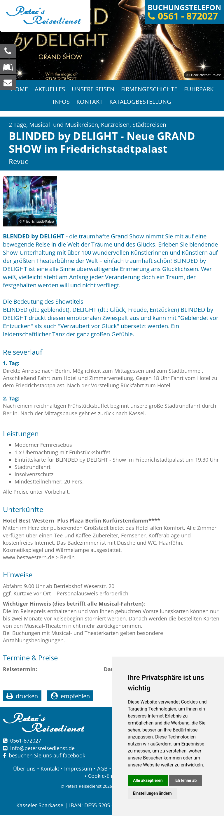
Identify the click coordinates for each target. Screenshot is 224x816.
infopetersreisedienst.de (42, 749)
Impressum (78, 769)
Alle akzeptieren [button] (148, 780)
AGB (102, 769)
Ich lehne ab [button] (185, 780)
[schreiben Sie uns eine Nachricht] (8, 82)
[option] (112, 40)
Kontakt (89, 102)
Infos (60, 102)
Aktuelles (49, 89)
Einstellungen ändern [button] (152, 793)
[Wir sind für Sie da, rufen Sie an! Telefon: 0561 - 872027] (8, 51)
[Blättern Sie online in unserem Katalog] (8, 66)
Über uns (24, 769)
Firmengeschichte (149, 89)
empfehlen (75, 697)
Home (18, 89)
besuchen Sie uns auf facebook (44, 756)
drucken (27, 697)
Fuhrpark (199, 89)
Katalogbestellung (141, 102)
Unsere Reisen (93, 89)
